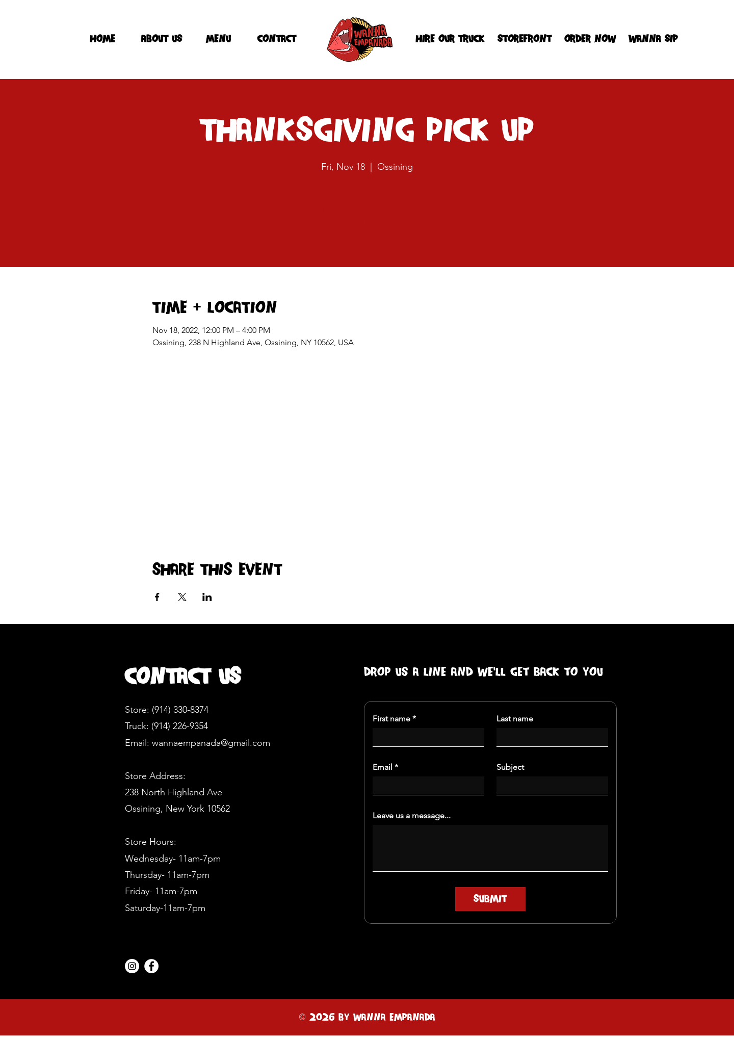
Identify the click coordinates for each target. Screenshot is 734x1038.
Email (385, 767)
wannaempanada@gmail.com (211, 742)
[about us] (161, 39)
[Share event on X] (182, 597)
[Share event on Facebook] (157, 597)
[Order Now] (590, 39)
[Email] (425, 785)
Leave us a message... (412, 815)
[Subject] (549, 785)
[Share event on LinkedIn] (207, 597)
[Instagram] (132, 966)
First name (394, 719)
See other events (367, 223)
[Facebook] (151, 966)
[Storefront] (524, 39)
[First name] (425, 737)
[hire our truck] (450, 39)
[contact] (276, 39)
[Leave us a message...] (490, 848)
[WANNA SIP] (653, 39)
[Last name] (549, 737)
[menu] (218, 39)
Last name (514, 718)
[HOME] (102, 39)
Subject (510, 767)
